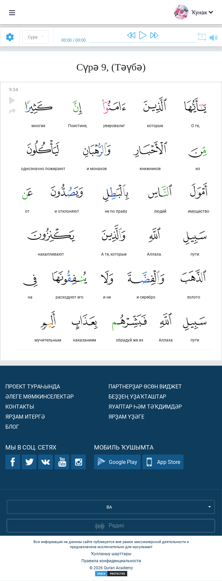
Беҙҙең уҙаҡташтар (137, 396)
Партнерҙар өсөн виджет (145, 386)
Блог (12, 426)
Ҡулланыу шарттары (111, 554)
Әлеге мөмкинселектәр (39, 396)
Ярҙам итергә (25, 416)
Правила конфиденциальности (111, 561)
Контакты (19, 406)
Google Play (117, 462)
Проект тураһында (32, 386)
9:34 (13, 89)
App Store (163, 462)
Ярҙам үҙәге (126, 416)
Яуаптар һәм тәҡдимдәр (145, 406)
